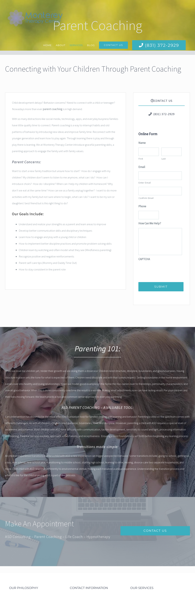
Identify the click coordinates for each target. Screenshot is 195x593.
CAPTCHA (144, 259)
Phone (142, 206)
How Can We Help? (149, 223)
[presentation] (164, 270)
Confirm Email (146, 198)
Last (164, 158)
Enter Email (145, 182)
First (141, 158)
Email (141, 167)
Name (142, 143)
